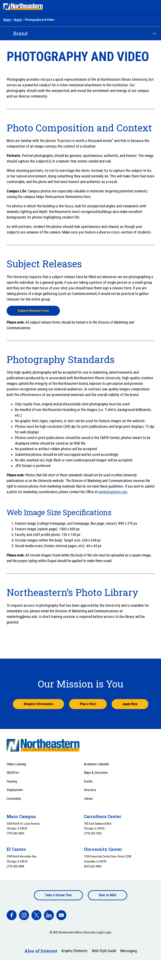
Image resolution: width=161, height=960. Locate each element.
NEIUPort (13, 773)
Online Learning (16, 764)
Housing (12, 781)
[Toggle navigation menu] (154, 6)
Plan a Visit (88, 704)
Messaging (128, 951)
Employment (15, 790)
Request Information (38, 704)
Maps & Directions (96, 773)
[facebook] (12, 915)
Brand (18, 19)
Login (108, 932)
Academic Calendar (96, 764)
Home (7, 19)
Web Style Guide (104, 951)
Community (14, 799)
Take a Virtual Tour (58, 895)
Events (88, 781)
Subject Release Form (33, 311)
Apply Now (130, 704)
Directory (90, 790)
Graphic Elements (74, 951)
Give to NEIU (107, 895)
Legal (100, 932)
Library (88, 799)
